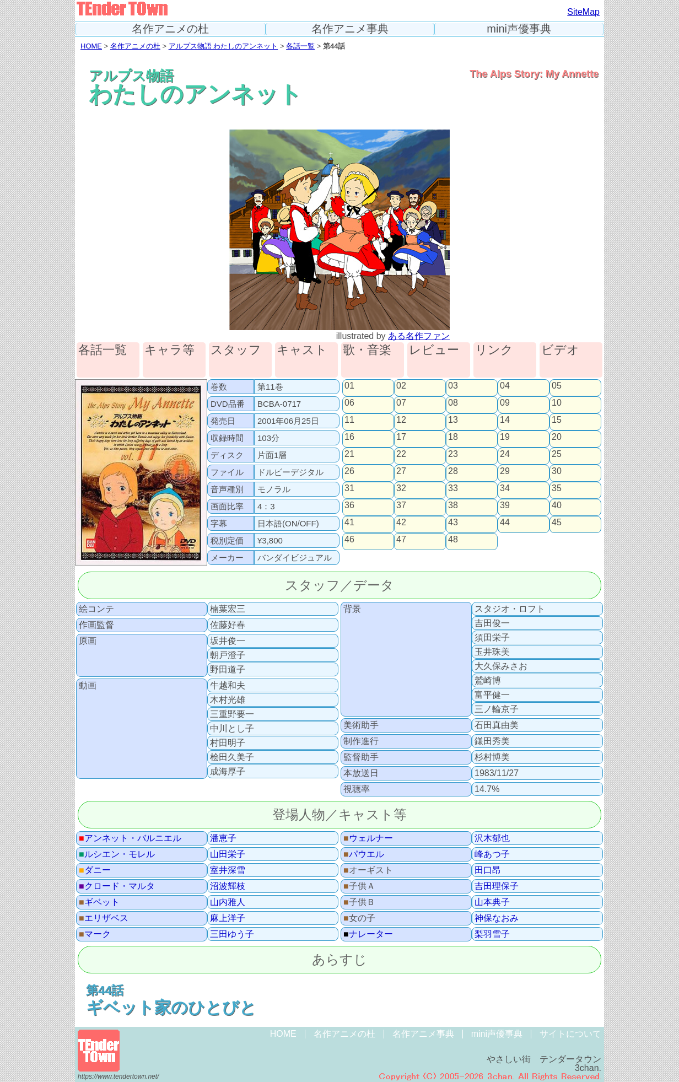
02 (401, 385)
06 (349, 403)
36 (349, 505)
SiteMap (583, 12)
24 (505, 454)
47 (401, 539)
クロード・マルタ (117, 886)
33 (453, 488)
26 (349, 471)
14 (505, 420)
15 (557, 420)
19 (505, 437)
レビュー (434, 350)
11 (349, 420)
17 (401, 437)
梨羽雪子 (492, 934)
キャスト (302, 350)
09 (505, 403)
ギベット (99, 902)
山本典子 (492, 902)
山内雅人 (227, 902)
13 (453, 420)
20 (557, 437)
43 (453, 522)
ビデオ (560, 350)
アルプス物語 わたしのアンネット (223, 46)
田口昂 (488, 870)
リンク (494, 350)
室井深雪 (227, 870)
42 (401, 522)
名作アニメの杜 (170, 29)
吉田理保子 (497, 886)
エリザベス (103, 918)
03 (453, 385)
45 (557, 522)
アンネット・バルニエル (130, 838)
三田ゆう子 (232, 934)
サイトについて (570, 1033)
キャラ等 (169, 350)
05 (557, 385)
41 (349, 522)
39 (505, 505)
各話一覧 (300, 46)
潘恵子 (223, 838)
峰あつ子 (492, 854)
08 (453, 403)
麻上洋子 (227, 918)
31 (349, 488)
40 (557, 505)
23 (453, 454)
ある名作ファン (419, 336)
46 (349, 539)
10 (557, 403)
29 (505, 471)
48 (453, 539)
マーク (95, 934)
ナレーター (368, 934)
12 (401, 420)
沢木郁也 (492, 838)
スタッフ (236, 350)
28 (453, 471)
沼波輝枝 (227, 886)
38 (453, 505)
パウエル (363, 854)
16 (349, 437)
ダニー (95, 870)
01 (349, 385)
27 (401, 471)
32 (401, 488)
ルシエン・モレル (117, 854)
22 (401, 454)
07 (401, 403)
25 (557, 454)
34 (505, 488)
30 (557, 471)
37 (401, 505)
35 (557, 488)
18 (453, 437)
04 (505, 385)
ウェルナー (368, 838)
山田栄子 (227, 854)
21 (349, 454)
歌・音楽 (367, 350)
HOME (91, 46)
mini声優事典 (519, 29)
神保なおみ (497, 918)
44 (505, 522)
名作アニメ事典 (350, 29)
